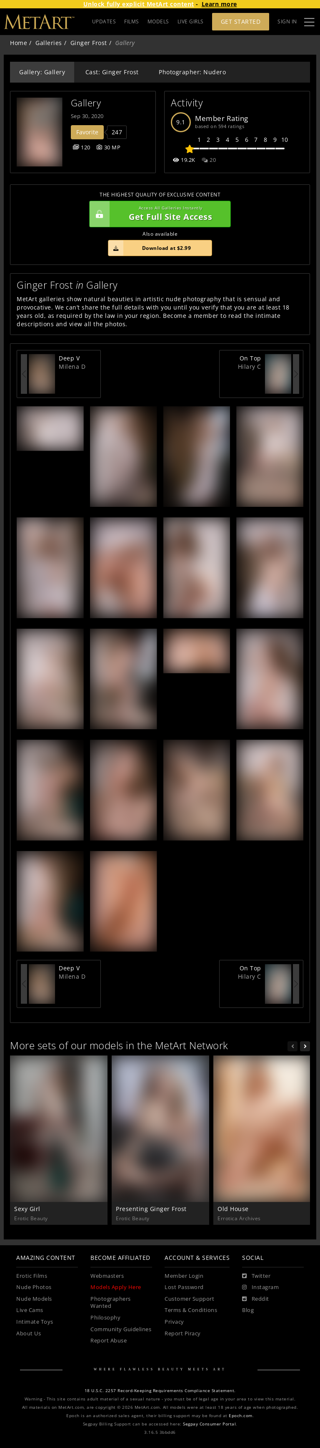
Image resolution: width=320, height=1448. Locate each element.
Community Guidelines (120, 1329)
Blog (248, 1310)
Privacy (174, 1321)
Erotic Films (31, 1275)
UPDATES (104, 21)
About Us (28, 1333)
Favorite (87, 132)
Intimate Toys (34, 1321)
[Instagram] (260, 1287)
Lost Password (184, 1287)
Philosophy (105, 1317)
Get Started (241, 21)
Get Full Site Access (158, 214)
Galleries (48, 43)
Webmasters (107, 1275)
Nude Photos (34, 1287)
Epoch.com (240, 1415)
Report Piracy (183, 1333)
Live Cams (29, 1310)
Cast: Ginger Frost (112, 72)
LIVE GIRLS (191, 21)
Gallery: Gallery (42, 72)
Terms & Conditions (191, 1310)
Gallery (86, 102)
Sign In (287, 21)
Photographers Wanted (110, 1302)
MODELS (158, 21)
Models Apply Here (115, 1287)
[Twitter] (256, 1276)
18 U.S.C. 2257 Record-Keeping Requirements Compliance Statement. (160, 1390)
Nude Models (34, 1298)
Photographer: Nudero (192, 72)
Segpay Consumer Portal (209, 1424)
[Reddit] (255, 1299)
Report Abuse (108, 1340)
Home (18, 43)
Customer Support (189, 1298)
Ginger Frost (88, 43)
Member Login (184, 1275)
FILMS (131, 21)
